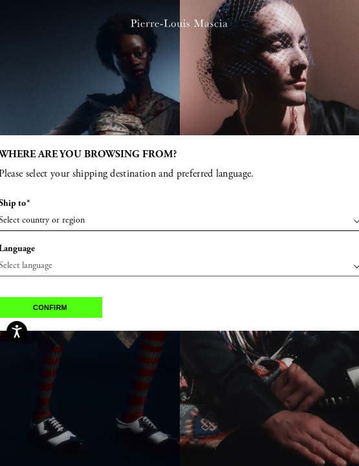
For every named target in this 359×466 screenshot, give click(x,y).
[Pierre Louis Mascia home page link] (179, 26)
